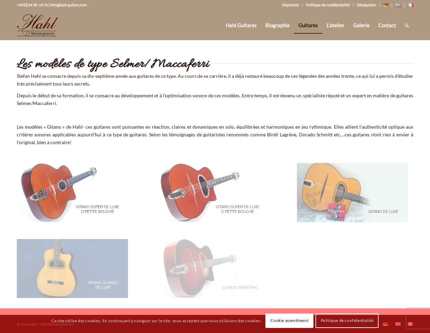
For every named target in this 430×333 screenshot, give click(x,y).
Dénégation (366, 5)
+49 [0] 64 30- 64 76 (32, 5)
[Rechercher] (406, 25)
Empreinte (290, 5)
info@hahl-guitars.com (68, 5)
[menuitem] (241, 25)
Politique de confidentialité (328, 5)
